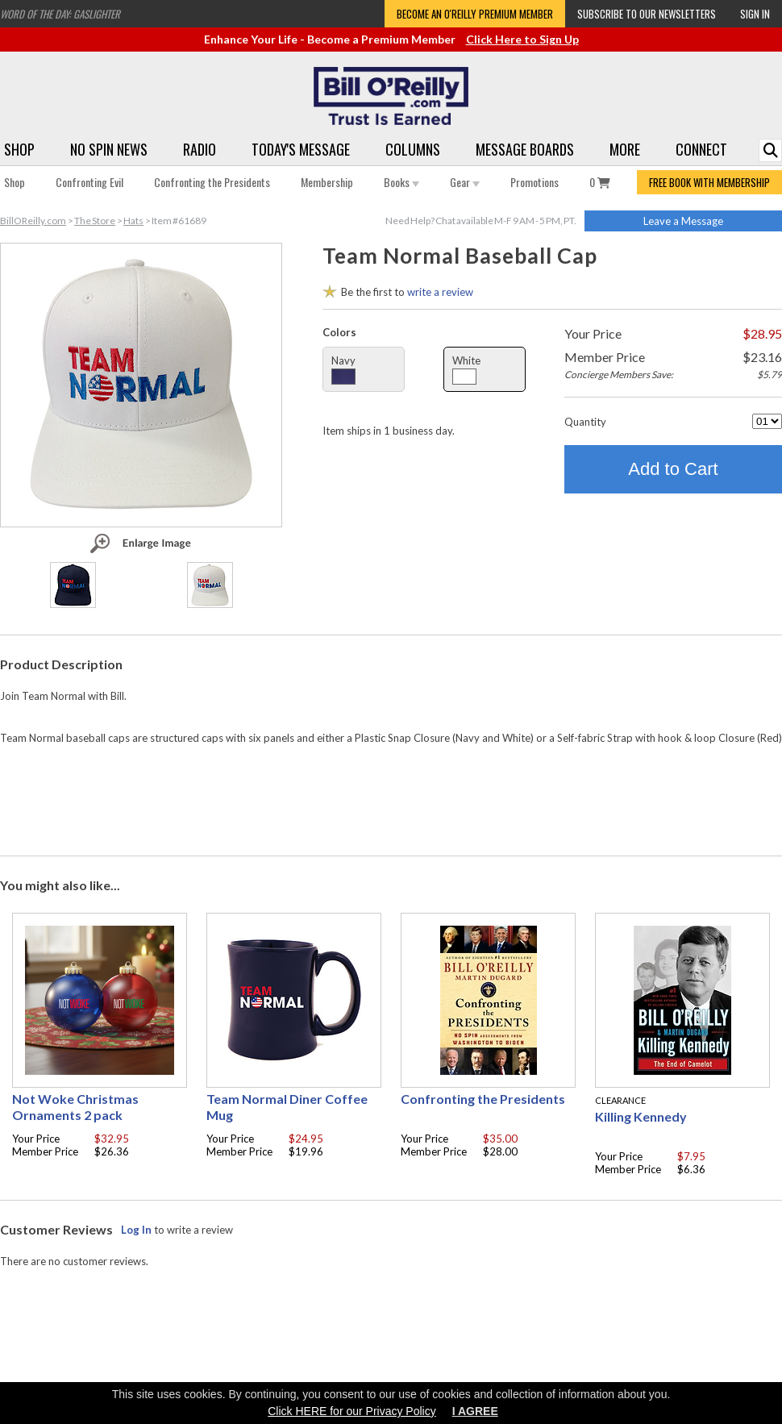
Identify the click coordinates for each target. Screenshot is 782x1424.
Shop (19, 149)
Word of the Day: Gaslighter (60, 14)
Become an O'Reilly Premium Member (475, 14)
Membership (327, 181)
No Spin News (109, 149)
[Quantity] (767, 421)
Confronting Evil (89, 181)
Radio (199, 149)
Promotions (534, 181)
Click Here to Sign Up (522, 39)
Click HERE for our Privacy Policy (352, 1411)
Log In (136, 1229)
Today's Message (301, 149)
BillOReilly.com (33, 220)
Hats (133, 220)
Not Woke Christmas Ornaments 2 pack (75, 1106)
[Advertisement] (391, 796)
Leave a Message (683, 220)
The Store (94, 220)
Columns (412, 149)
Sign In (755, 14)
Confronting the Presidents (212, 181)
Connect (701, 149)
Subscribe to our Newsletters (646, 14)
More (624, 149)
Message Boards (525, 149)
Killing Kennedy (641, 1116)
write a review (440, 291)
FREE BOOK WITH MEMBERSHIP (709, 182)
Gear (465, 181)
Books (401, 181)
